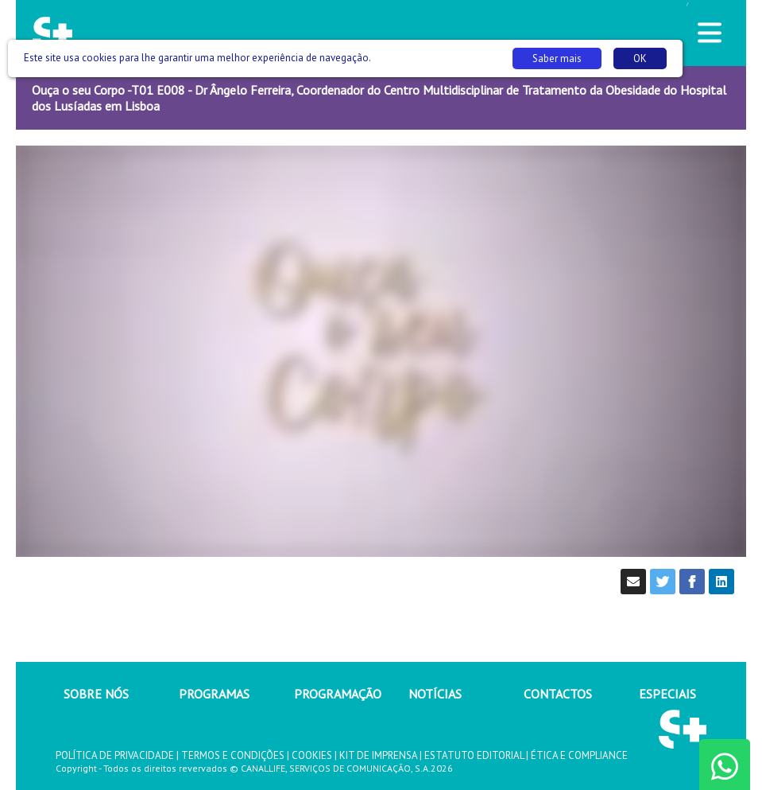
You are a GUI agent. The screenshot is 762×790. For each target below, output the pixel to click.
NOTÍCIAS (435, 694)
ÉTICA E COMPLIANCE (579, 755)
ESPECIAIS (667, 694)
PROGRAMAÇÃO (337, 694)
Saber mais (557, 58)
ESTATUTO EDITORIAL (474, 755)
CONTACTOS (558, 694)
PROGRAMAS (214, 694)
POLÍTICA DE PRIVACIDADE (115, 755)
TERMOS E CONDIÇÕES (232, 755)
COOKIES (312, 755)
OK (640, 58)
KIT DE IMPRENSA (378, 755)
